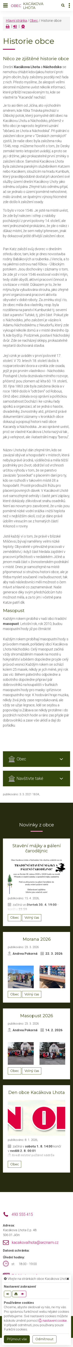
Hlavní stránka (16, 20)
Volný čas (32, 917)
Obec (34, 20)
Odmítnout (44, 1339)
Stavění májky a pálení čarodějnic (36, 848)
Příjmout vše (17, 1339)
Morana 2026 (37, 939)
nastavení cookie (52, 1320)
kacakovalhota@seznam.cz (35, 1242)
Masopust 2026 (36, 1015)
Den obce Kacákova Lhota (36, 1092)
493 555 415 (22, 1214)
